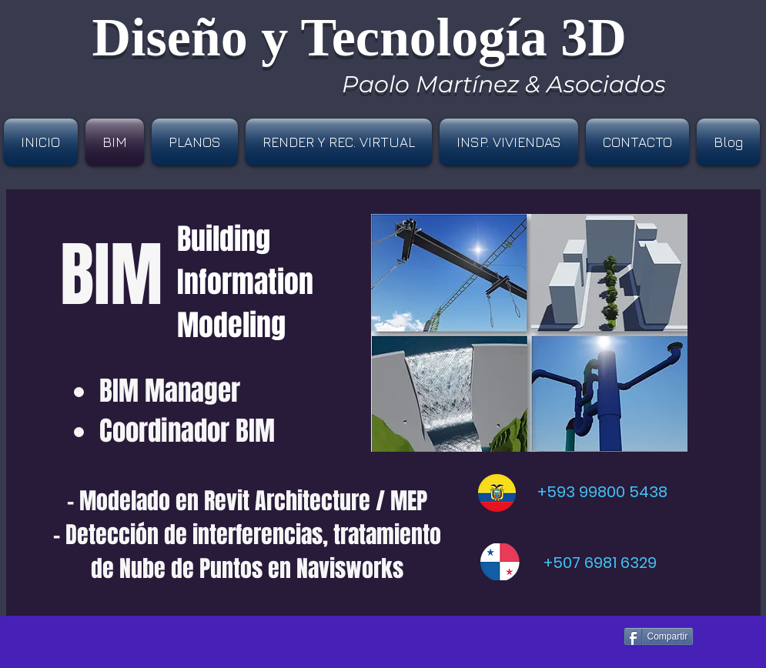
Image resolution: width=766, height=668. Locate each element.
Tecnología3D (464, 37)
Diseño (170, 37)
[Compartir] (659, 636)
